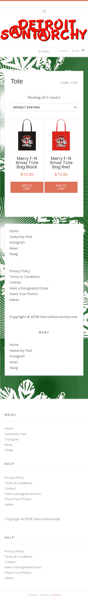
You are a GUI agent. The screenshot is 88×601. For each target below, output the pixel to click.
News (13, 248)
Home (64, 82)
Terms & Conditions (24, 276)
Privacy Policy (19, 271)
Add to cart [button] (27, 187)
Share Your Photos (23, 294)
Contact (15, 282)
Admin (14, 299)
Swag (13, 254)
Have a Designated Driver (28, 288)
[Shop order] (44, 107)
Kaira (57, 595)
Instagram (17, 242)
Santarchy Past (20, 236)
